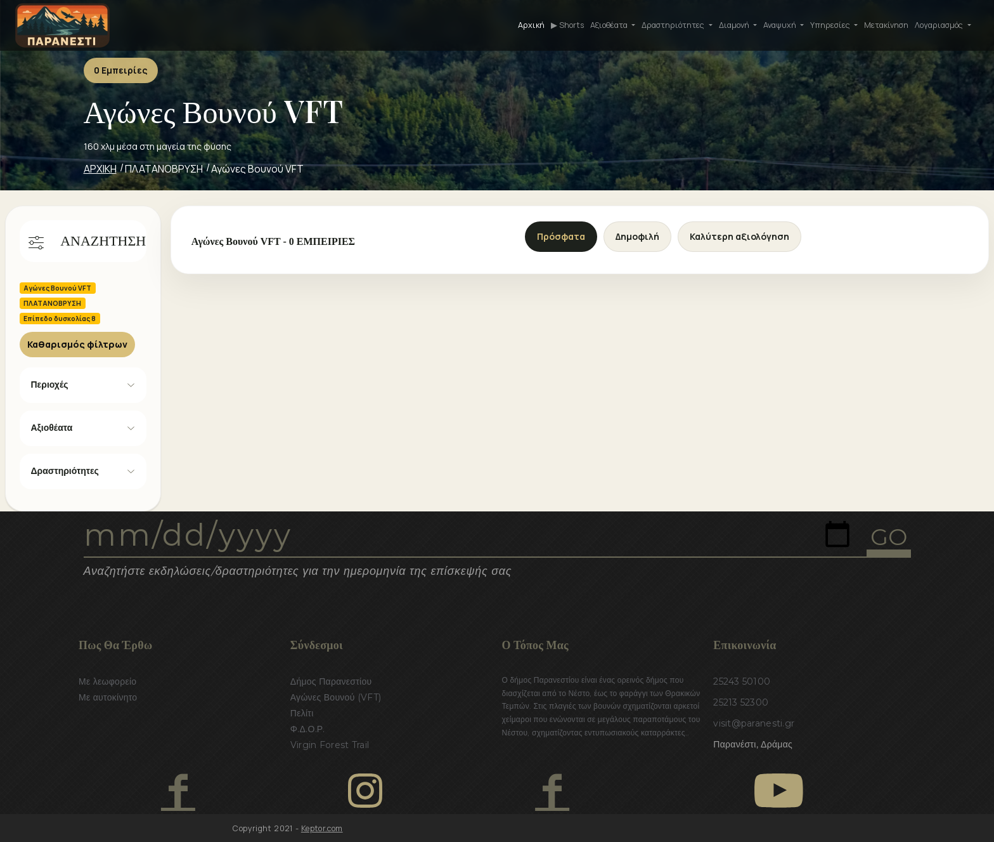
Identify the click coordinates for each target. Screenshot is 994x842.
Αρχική (531, 25)
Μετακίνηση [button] (886, 25)
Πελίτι (302, 713)
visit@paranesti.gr (753, 723)
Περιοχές (49, 384)
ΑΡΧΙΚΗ (100, 169)
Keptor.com (322, 828)
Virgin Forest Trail (329, 745)
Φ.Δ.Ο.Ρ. (307, 729)
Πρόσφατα (561, 236)
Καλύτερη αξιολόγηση (739, 236)
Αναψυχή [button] (780, 25)
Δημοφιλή (637, 236)
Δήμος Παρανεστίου (331, 681)
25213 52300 (740, 702)
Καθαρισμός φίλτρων (77, 344)
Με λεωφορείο (107, 681)
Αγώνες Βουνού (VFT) (336, 697)
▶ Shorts (567, 25)
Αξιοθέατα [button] (609, 25)
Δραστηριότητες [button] (674, 25)
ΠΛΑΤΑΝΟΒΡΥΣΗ (164, 169)
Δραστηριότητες (65, 471)
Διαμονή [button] (735, 25)
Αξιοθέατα (52, 427)
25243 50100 (741, 681)
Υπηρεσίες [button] (831, 25)
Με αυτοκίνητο (108, 697)
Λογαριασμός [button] (940, 25)
